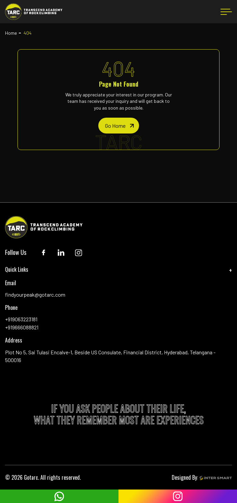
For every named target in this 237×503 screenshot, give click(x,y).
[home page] (118, 126)
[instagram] (177, 496)
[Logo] (33, 11)
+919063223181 (21, 319)
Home (11, 33)
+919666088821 (21, 327)
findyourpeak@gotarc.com (35, 294)
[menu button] (226, 12)
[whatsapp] (59, 496)
